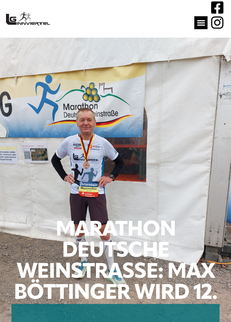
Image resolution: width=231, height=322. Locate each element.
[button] (201, 22)
